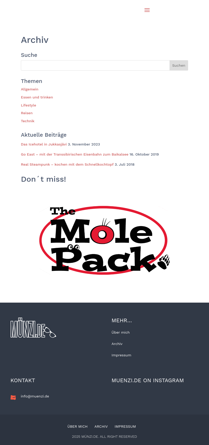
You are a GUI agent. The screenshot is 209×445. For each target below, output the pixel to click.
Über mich (120, 332)
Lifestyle (28, 105)
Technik (28, 121)
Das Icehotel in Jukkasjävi (44, 144)
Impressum (121, 355)
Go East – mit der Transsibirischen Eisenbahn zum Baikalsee (74, 154)
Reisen (27, 113)
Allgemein (29, 89)
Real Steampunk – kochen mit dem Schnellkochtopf (67, 164)
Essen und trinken (37, 97)
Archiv (116, 344)
